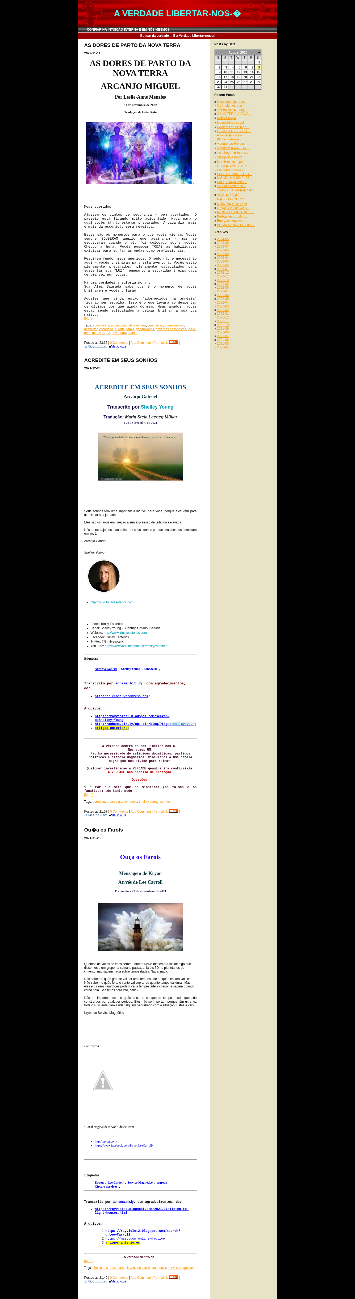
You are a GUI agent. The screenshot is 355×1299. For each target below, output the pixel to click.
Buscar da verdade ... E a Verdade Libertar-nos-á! (177, 36)
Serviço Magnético (140, 1182)
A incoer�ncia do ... (231, 135)
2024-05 (223, 239)
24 (225, 82)
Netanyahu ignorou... (232, 102)
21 (251, 77)
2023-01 (223, 269)
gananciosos (145, 329)
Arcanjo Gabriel (106, 669)
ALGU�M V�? (228, 195)
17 (225, 77)
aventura (139, 325)
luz (108, 333)
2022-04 (223, 302)
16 (218, 77)
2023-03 (223, 261)
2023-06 (223, 250)
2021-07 (223, 336)
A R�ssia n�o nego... (233, 110)
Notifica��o (226, 118)
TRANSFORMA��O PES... (237, 190)
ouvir (162, 1268)
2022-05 (223, 299)
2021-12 (223, 317)
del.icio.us (117, 346)
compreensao (174, 325)
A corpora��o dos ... (232, 144)
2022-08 (223, 287)
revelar (133, 333)
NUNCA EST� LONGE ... (235, 212)
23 (218, 82)
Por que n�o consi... (232, 182)
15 (258, 72)
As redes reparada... (231, 186)
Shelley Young (157, 407)
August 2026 (237, 52)
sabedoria (151, 669)
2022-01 (223, 314)
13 (245, 72)
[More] (88, 318)
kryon (131, 1268)
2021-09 (223, 328)
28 (251, 82)
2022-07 (223, 291)
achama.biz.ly (128, 683)
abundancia (101, 325)
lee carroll (144, 1268)
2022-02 (223, 310)
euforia (120, 329)
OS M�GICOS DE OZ (233, 166)
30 (218, 87)
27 (245, 82)
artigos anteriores (112, 728)
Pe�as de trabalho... (232, 217)
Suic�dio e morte (229, 157)
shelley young (148, 802)
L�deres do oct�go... (233, 127)
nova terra (119, 333)
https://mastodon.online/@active (135, 1239)
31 (225, 87)
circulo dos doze (104, 1268)
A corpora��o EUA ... (233, 148)
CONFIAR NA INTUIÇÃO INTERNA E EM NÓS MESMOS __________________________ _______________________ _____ (177, 29)
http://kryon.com (106, 1141)
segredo (162, 1182)
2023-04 (223, 258)
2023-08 (223, 243)
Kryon (99, 1182)
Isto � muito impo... (231, 162)
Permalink (160, 343)
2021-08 (223, 332)
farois (130, 329)
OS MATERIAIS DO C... (234, 114)
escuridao (106, 329)
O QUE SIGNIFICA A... (233, 208)
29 (258, 82)
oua (155, 1268)
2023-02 (223, 265)
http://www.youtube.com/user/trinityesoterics (136, 646)
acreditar (99, 802)
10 (225, 72)
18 (232, 77)
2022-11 (223, 276)
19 (238, 77)
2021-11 (223, 321)
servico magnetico (181, 1268)
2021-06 (223, 340)
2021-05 (223, 343)
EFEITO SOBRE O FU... (234, 174)
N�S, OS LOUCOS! (231, 199)
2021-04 (223, 347)
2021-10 (223, 325)
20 (245, 77)
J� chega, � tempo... (233, 153)
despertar (91, 329)
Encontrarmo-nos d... (232, 170)
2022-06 (223, 295)
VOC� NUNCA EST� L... (236, 225)
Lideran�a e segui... (232, 122)
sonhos (165, 802)
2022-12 (223, 273)
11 (232, 72)
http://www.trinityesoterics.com (112, 602)
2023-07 (223, 246)
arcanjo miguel (121, 325)
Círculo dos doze (106, 1186)
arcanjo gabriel (117, 802)
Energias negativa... (231, 221)
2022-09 (223, 284)
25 (232, 82)
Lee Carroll (115, 1182)
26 (238, 82)
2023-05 (223, 254)
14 (251, 72)
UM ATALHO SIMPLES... (234, 178)
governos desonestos (171, 329)
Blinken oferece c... (230, 139)
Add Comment (141, 343)
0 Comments (119, 343)
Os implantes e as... (231, 105)
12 (238, 72)
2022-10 (223, 280)
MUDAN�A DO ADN (232, 204)
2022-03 (223, 306)
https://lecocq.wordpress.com (122, 696)
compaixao (155, 325)
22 (258, 77)
